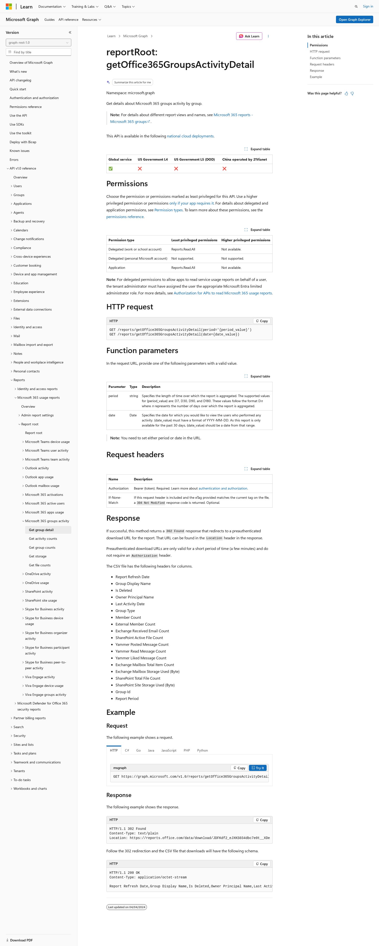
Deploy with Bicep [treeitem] (23, 142)
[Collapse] (70, 32)
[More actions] (268, 36)
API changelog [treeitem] (20, 80)
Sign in (368, 6)
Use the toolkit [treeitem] (20, 133)
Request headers (322, 64)
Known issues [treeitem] (19, 150)
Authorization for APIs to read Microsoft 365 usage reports (223, 292)
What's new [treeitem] (18, 71)
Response (317, 70)
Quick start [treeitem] (18, 89)
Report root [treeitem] (33, 432)
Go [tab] (138, 750)
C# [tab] (127, 750)
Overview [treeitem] (20, 177)
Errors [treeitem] (14, 159)
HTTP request (320, 51)
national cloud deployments (190, 135)
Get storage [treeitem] (37, 556)
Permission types (168, 209)
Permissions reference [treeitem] (26, 106)
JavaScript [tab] (168, 750)
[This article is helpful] (346, 93)
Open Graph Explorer (355, 19)
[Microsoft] (9, 6)
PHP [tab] (187, 750)
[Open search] (356, 6)
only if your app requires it (191, 203)
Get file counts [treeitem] (40, 565)
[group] (189, 777)
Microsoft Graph (135, 36)
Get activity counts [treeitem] (43, 538)
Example (316, 76)
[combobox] (38, 42)
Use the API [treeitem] (18, 115)
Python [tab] (202, 750)
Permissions (319, 45)
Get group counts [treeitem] (42, 547)
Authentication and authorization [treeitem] (34, 97)
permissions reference (125, 216)
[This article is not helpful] (352, 93)
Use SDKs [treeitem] (17, 124)
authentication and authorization (223, 488)
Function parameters (325, 58)
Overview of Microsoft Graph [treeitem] (31, 62)
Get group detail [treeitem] (41, 529)
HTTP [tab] (114, 750)
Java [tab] (151, 750)
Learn (111, 36)
